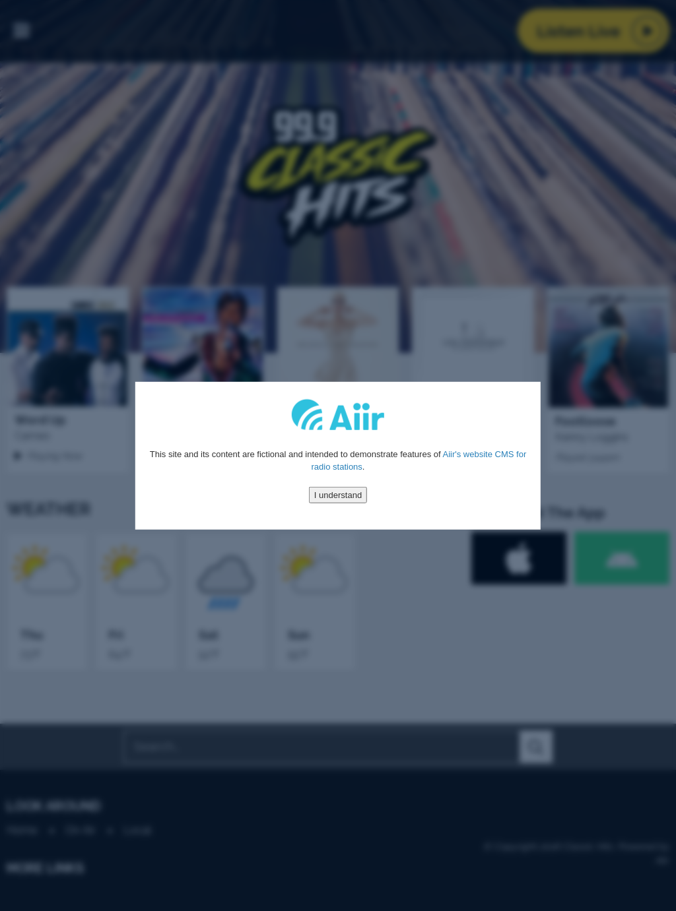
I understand (338, 494)
